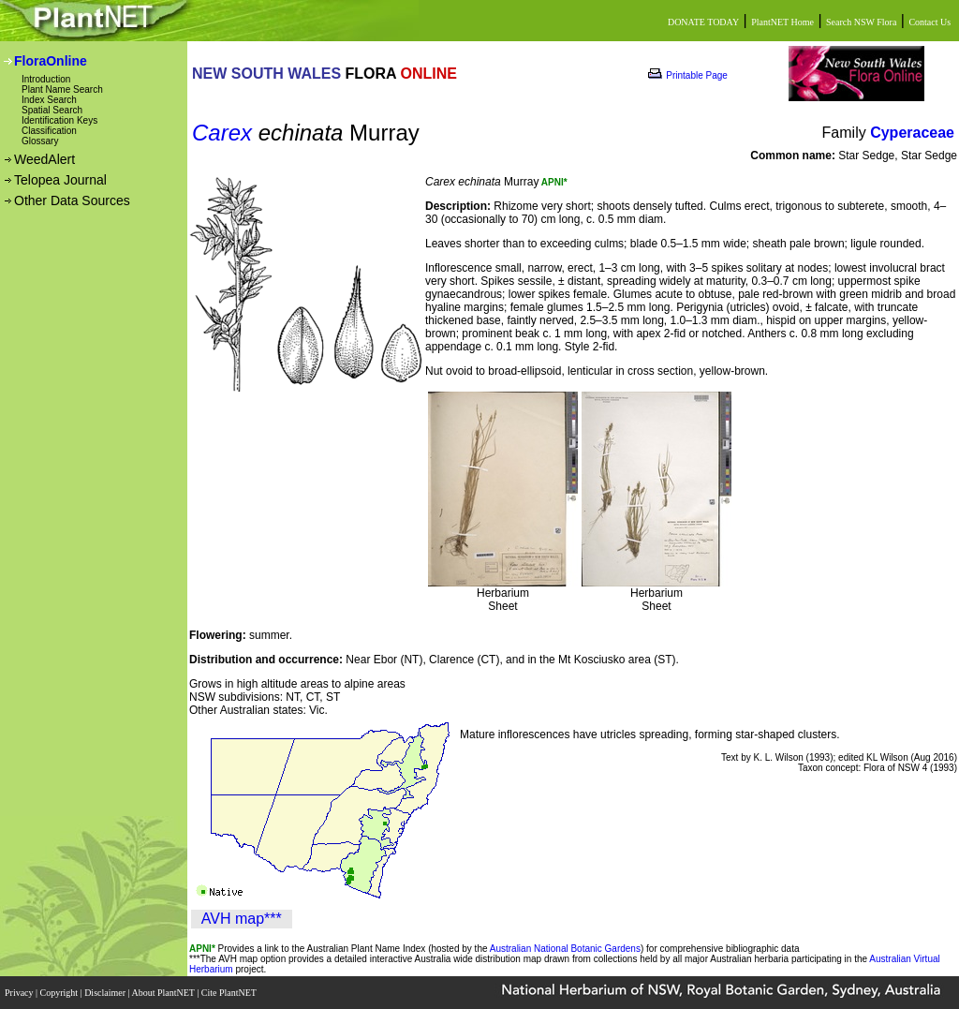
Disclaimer (105, 992)
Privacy (20, 992)
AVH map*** (241, 919)
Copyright (60, 992)
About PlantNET (164, 992)
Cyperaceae (912, 133)
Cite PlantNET (229, 992)
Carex (222, 132)
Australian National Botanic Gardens (565, 948)
